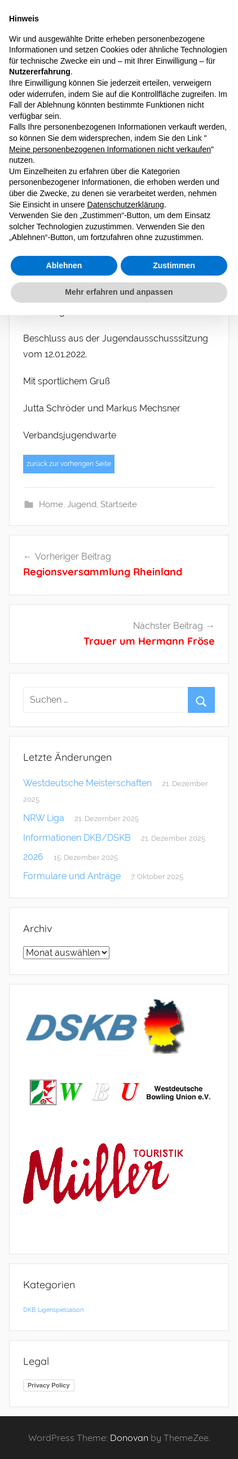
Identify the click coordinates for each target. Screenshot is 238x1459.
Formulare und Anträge (72, 876)
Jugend (81, 504)
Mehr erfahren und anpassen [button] (119, 291)
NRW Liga (43, 818)
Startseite (118, 504)
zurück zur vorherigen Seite (69, 464)
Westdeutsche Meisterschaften (87, 783)
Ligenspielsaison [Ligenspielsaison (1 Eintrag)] (60, 1309)
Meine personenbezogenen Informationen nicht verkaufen (110, 149)
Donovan (129, 1437)
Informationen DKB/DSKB (77, 837)
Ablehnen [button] (64, 265)
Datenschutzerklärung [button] (125, 204)
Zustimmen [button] (174, 265)
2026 (33, 857)
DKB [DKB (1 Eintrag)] (29, 1309)
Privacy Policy (49, 1385)
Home (51, 504)
